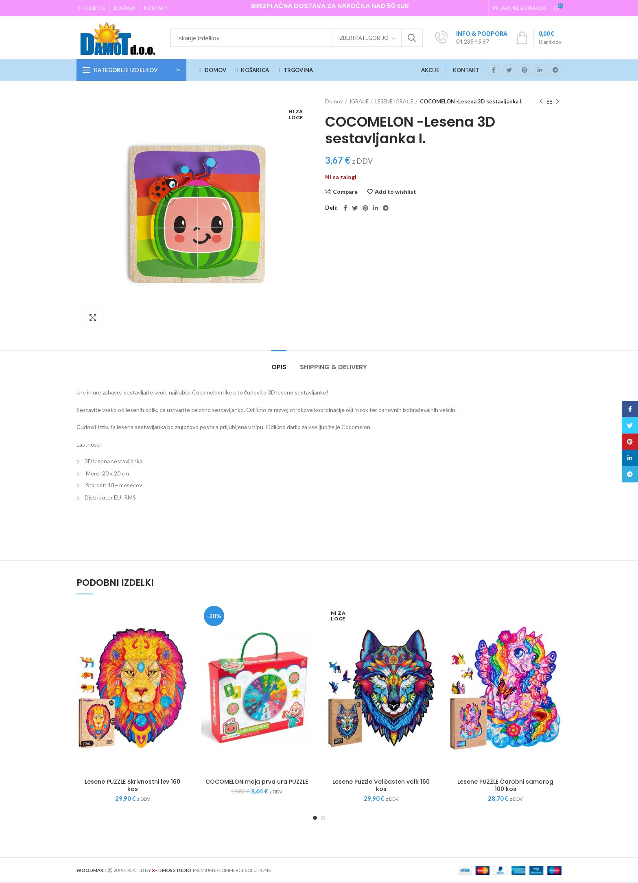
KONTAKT (466, 70)
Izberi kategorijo (363, 38)
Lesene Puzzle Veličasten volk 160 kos (381, 785)
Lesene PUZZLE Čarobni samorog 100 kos (505, 785)
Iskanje (412, 37)
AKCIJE (430, 70)
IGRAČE (359, 101)
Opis (278, 367)
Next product (557, 102)
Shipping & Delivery (333, 367)
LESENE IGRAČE (394, 101)
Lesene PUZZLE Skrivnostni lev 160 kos (132, 785)
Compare (345, 192)
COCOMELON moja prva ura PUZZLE (256, 781)
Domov (334, 101)
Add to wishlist (395, 192)
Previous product (541, 102)
